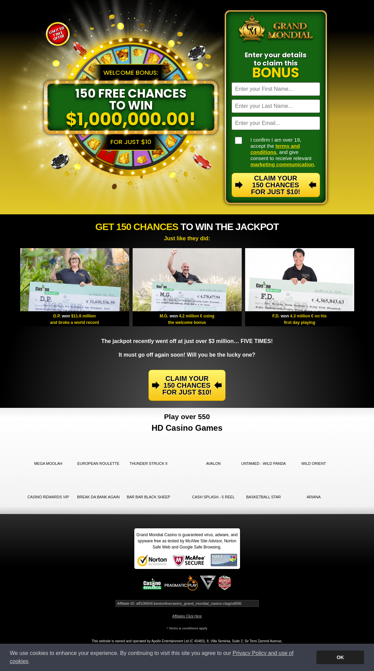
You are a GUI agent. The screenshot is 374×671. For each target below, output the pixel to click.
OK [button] (340, 657)
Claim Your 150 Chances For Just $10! (275, 185)
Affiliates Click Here (187, 616)
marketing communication (282, 164)
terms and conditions (275, 149)
